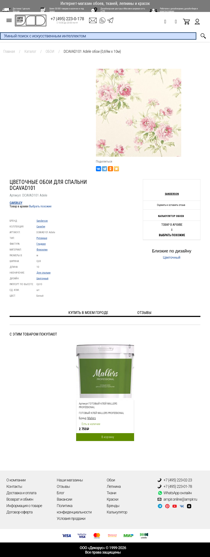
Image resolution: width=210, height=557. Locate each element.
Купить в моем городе (88, 312)
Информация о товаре (24, 505)
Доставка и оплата (21, 493)
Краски (112, 499)
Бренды (113, 505)
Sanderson (42, 220)
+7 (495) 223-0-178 (67, 21)
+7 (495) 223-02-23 (175, 480)
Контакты (14, 486)
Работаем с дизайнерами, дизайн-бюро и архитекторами (179, 9)
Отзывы (63, 486)
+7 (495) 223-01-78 (175, 486)
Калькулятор (117, 512)
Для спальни (43, 272)
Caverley (16, 203)
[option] (105, 390)
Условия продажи (71, 518)
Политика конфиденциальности (74, 508)
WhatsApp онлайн (175, 493)
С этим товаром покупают (33, 334)
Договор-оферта (19, 512)
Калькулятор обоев (171, 216)
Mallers (91, 418)
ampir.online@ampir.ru (177, 499)
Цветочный (42, 278)
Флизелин (42, 249)
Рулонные (41, 238)
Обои (111, 480)
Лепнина (114, 486)
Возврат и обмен (19, 499)
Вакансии (64, 499)
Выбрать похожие (40, 206)
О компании (16, 480)
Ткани (111, 493)
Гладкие (41, 243)
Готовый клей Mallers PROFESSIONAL (101, 413)
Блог (60, 493)
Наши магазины (70, 480)
